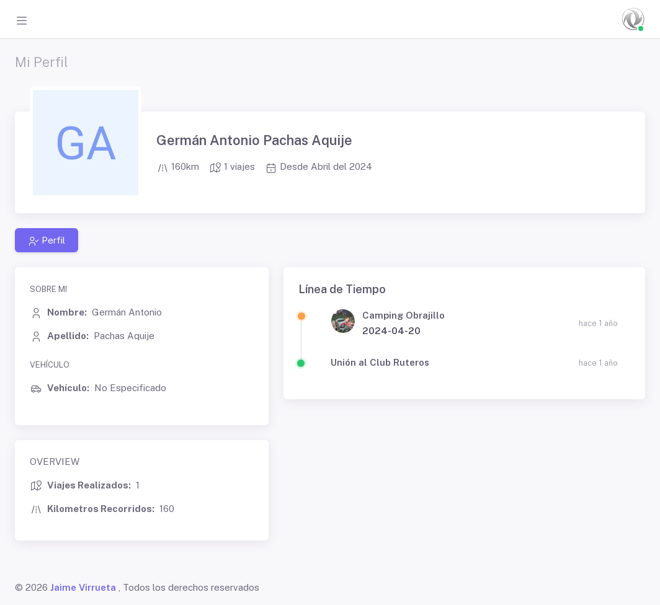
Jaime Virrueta (83, 587)
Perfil (46, 240)
